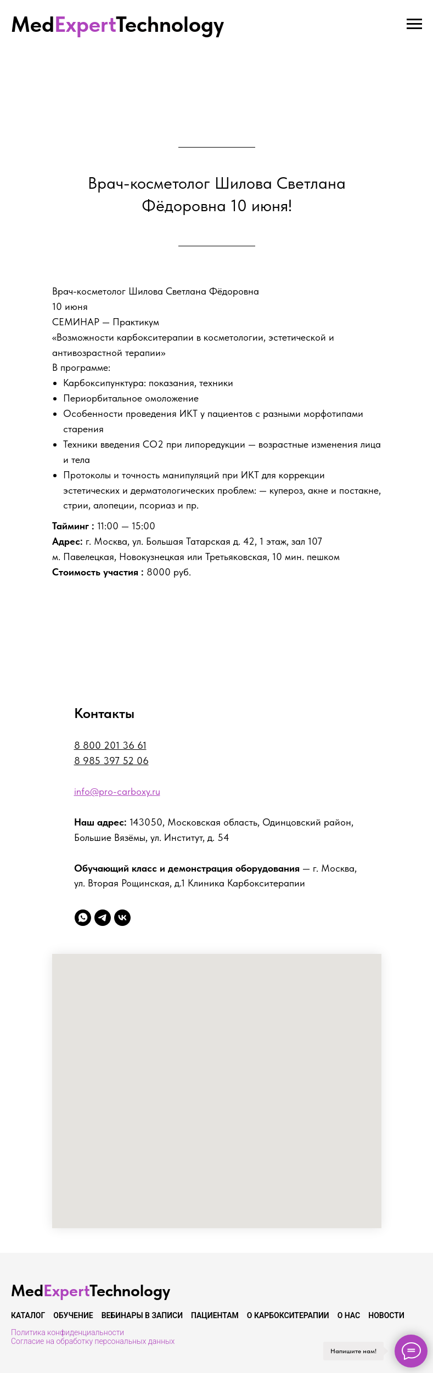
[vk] (122, 917)
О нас (349, 1315)
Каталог (28, 1315)
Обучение (73, 1315)
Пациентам (215, 1315)
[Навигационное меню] (414, 24)
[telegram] (102, 917)
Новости (386, 1315)
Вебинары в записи (142, 1315)
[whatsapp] (83, 917)
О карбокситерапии (288, 1315)
